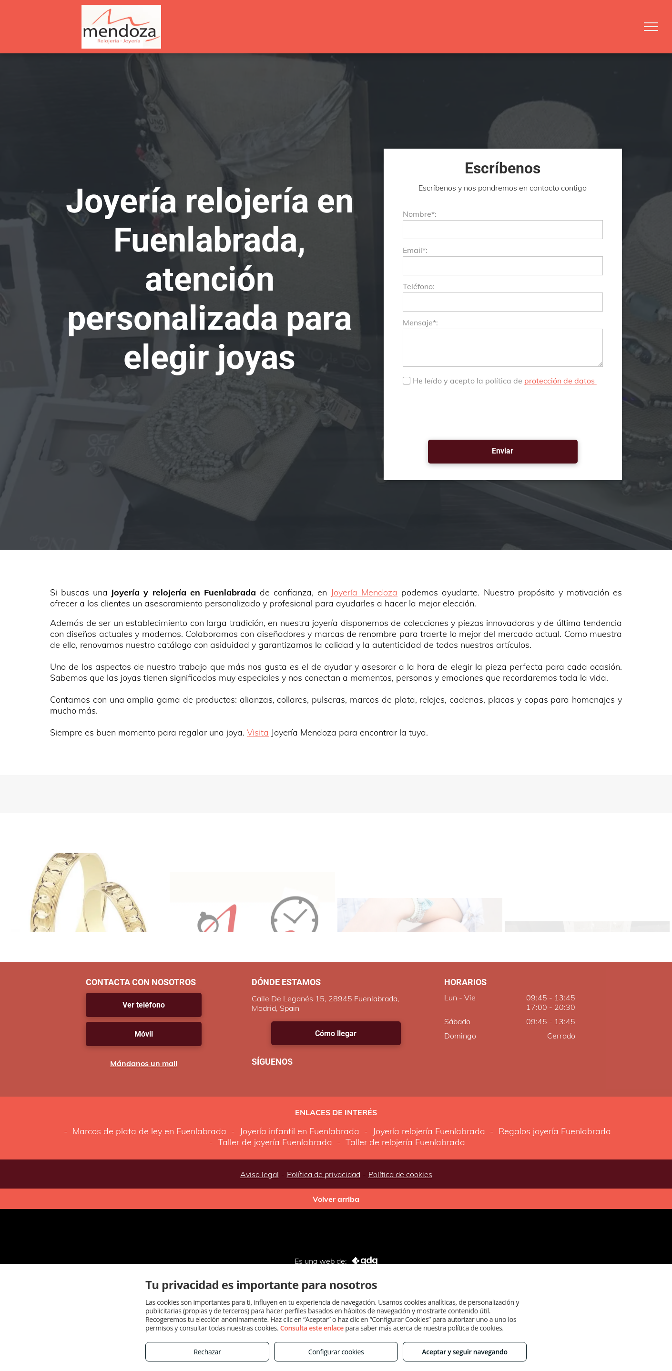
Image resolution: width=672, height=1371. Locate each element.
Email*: (415, 250)
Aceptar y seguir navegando (464, 1351)
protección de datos (560, 380)
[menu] (651, 26)
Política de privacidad (323, 1174)
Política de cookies (400, 1174)
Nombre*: (420, 214)
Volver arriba (336, 1199)
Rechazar (207, 1351)
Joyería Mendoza (364, 592)
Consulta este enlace (312, 1327)
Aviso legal (259, 1174)
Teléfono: (419, 286)
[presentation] (475, 411)
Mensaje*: (420, 322)
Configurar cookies (336, 1351)
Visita (258, 732)
